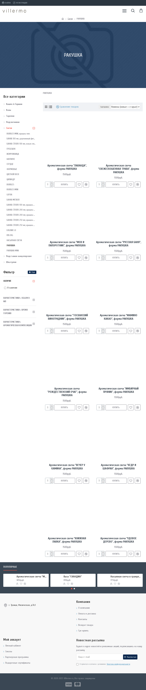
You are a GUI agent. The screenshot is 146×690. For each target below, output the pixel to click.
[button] (71, 588)
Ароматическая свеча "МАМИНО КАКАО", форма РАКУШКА (118, 317)
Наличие (7, 281)
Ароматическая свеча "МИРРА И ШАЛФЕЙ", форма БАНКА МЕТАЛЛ (32, 576)
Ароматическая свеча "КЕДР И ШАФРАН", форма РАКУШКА (118, 466)
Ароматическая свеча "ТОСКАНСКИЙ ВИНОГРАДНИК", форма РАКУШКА (67, 317)
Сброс (33, 272)
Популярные (10, 567)
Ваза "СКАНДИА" (73, 576)
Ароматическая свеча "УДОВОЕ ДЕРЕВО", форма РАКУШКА (118, 540)
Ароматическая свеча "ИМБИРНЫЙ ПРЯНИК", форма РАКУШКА (119, 390)
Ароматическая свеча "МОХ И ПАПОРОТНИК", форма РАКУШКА (67, 244)
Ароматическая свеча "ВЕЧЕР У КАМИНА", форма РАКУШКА (67, 466)
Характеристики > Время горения (15, 312)
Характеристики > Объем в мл (16, 300)
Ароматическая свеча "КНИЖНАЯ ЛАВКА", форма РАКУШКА (67, 540)
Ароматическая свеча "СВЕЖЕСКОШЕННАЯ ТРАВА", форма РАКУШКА (118, 169)
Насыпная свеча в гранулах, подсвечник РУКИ (125, 576)
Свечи (70, 19)
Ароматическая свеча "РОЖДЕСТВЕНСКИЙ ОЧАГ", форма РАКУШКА (67, 392)
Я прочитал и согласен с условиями (103, 664)
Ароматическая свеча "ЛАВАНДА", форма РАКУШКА (67, 167)
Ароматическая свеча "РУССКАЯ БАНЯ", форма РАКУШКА (118, 244)
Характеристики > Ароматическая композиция (17, 324)
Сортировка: (104, 107)
